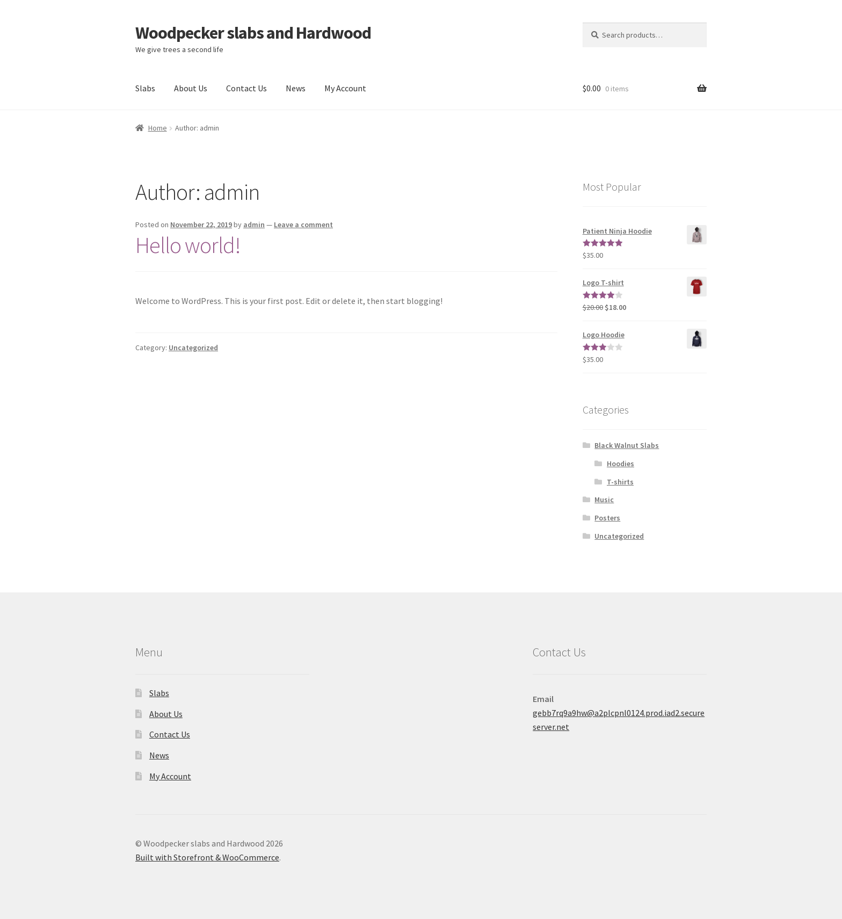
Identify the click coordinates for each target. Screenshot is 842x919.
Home (157, 128)
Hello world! (188, 245)
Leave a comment (303, 224)
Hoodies (620, 463)
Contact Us (246, 88)
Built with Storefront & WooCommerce (207, 857)
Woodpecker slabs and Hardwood (253, 33)
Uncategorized (193, 347)
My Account (345, 88)
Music (604, 499)
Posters (607, 518)
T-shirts (620, 482)
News (296, 88)
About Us (190, 88)
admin (254, 224)
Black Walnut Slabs (626, 445)
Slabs (145, 88)
